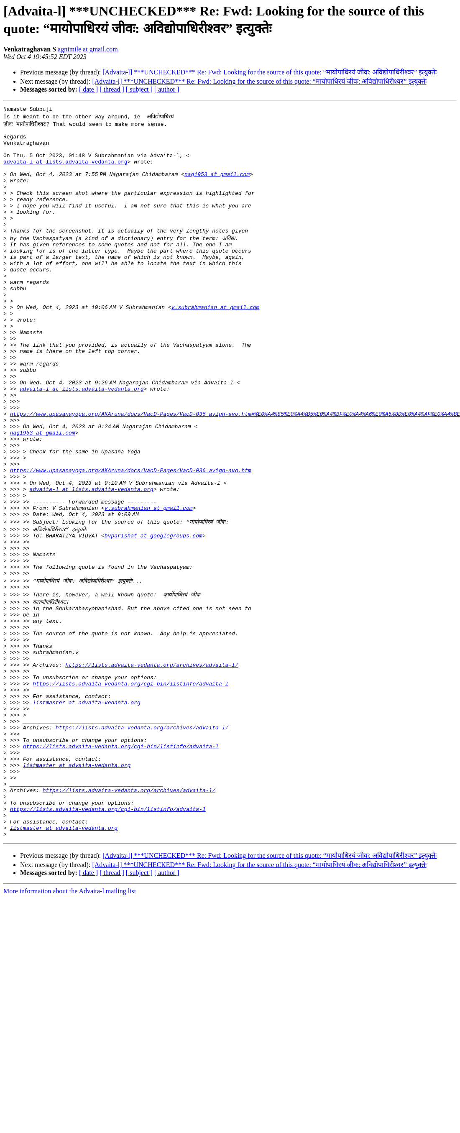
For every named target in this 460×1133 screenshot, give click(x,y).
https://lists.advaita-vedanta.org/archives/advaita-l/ (151, 765)
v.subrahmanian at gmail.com (217, 343)
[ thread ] (112, 89)
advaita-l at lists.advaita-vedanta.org (65, 170)
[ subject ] (139, 89)
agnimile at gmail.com (88, 49)
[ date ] (88, 89)
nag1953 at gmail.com (218, 185)
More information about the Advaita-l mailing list (69, 1025)
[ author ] (166, 89)
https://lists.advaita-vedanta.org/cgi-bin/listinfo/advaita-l (130, 787)
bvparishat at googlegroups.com (153, 614)
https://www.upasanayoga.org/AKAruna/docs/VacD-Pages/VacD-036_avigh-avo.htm (130, 539)
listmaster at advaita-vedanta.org (86, 810)
